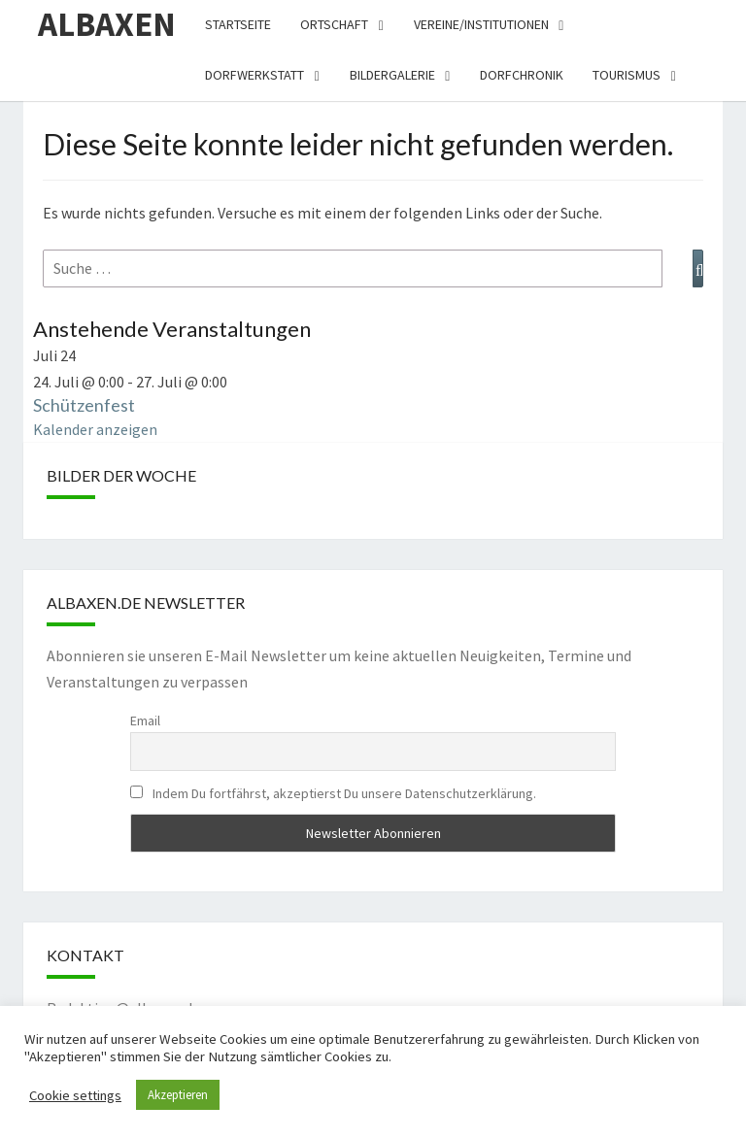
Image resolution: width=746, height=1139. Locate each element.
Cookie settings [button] (75, 1095)
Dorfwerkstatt (254, 75)
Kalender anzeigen (95, 429)
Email (145, 720)
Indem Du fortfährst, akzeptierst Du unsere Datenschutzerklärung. (333, 793)
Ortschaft (334, 24)
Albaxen (107, 24)
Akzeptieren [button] (178, 1095)
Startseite (238, 24)
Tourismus (627, 75)
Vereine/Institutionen (481, 24)
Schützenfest (84, 405)
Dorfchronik (521, 75)
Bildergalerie (392, 75)
